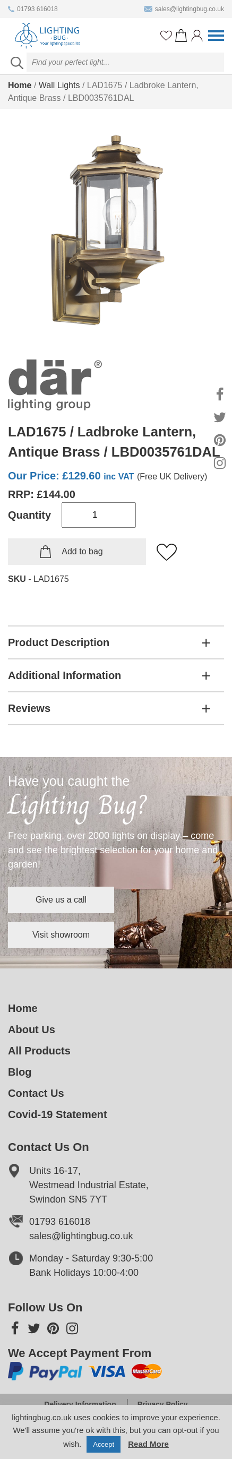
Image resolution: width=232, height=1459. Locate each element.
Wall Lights (59, 85)
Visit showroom (61, 934)
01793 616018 (33, 9)
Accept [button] (103, 1444)
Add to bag (82, 551)
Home (19, 85)
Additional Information (64, 675)
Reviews (29, 708)
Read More (148, 1443)
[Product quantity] (99, 515)
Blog (19, 1072)
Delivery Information (80, 1404)
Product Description (58, 642)
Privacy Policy (163, 1404)
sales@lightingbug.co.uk (184, 9)
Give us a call (61, 899)
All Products (39, 1051)
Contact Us (36, 1093)
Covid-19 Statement (57, 1114)
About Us (31, 1029)
